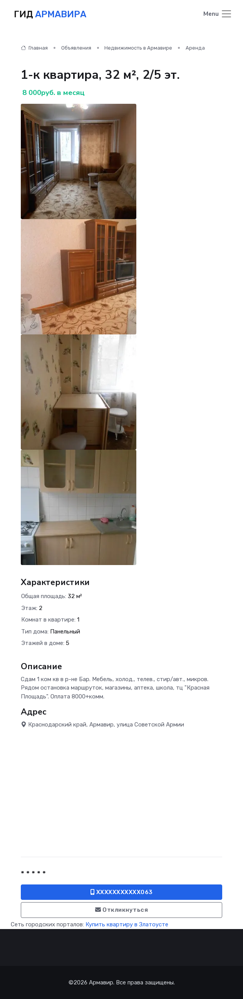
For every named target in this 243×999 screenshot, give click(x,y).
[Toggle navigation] (217, 14)
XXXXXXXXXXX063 (121, 892)
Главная (34, 48)
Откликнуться (121, 909)
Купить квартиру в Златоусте (126, 924)
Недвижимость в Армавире (138, 48)
